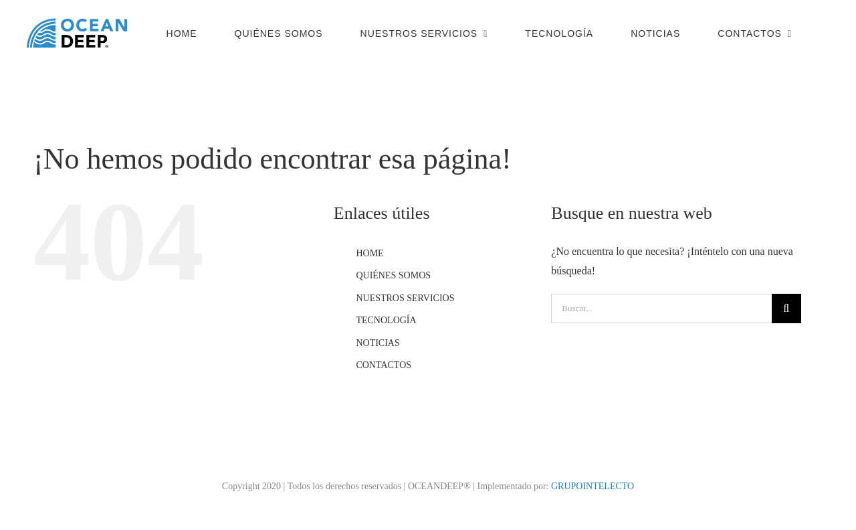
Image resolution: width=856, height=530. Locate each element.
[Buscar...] (661, 308)
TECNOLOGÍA (386, 320)
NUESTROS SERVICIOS (405, 298)
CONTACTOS (383, 365)
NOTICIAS (377, 343)
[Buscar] (786, 308)
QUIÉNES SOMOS (393, 275)
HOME (369, 253)
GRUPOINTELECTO (592, 486)
